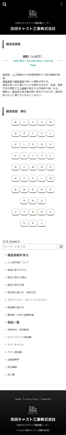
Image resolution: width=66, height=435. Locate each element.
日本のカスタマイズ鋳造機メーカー (33, 425)
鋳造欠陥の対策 (15, 284)
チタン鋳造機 (14, 352)
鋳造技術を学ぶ (18, 255)
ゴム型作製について (18, 262)
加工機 (11, 374)
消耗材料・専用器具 (18, 329)
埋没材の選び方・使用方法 (21, 292)
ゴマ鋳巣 (22, 88)
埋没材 (15, 91)
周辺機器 (12, 367)
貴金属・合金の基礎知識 (20, 314)
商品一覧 (13, 322)
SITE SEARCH (11, 242)
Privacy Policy (31, 399)
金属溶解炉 (13, 359)
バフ (14, 74)
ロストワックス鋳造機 (19, 337)
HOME (18, 399)
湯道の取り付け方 (17, 269)
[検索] (61, 247)
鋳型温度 (19, 81)
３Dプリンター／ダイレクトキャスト (27, 299)
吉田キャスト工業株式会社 (33, 28)
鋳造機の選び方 (15, 307)
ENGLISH (46, 399)
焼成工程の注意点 (17, 277)
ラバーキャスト (15, 344)
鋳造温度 (7, 81)
